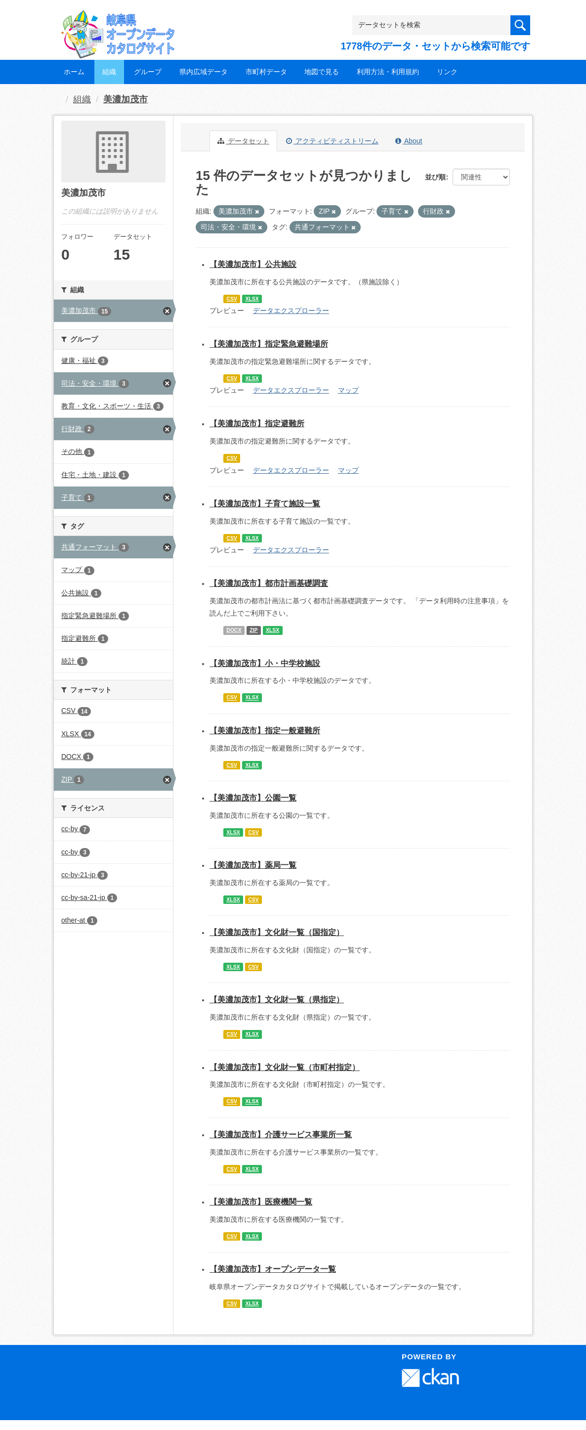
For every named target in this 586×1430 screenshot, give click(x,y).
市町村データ (266, 72)
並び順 (435, 177)
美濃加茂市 (125, 99)
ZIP (253, 630)
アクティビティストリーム (332, 141)
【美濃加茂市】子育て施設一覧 (264, 503)
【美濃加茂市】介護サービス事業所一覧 (280, 1134)
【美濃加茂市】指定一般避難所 (264, 730)
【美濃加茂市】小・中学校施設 (264, 663)
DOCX (233, 630)
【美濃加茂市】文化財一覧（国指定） (276, 932)
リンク (447, 72)
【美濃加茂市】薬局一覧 (252, 865)
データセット (243, 141)
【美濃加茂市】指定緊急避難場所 (268, 344)
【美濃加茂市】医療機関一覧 (260, 1202)
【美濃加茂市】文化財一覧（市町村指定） (284, 1067)
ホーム (74, 72)
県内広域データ (203, 72)
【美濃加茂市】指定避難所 (256, 423)
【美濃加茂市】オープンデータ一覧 (272, 1269)
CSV (231, 299)
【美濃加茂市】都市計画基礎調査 (268, 583)
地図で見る (321, 72)
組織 (109, 72)
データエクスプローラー (291, 310)
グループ (148, 72)
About (408, 141)
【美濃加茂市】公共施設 (252, 264)
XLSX (251, 299)
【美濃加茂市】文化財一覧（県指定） (276, 999)
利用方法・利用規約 (388, 72)
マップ (348, 390)
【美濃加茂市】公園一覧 (252, 798)
